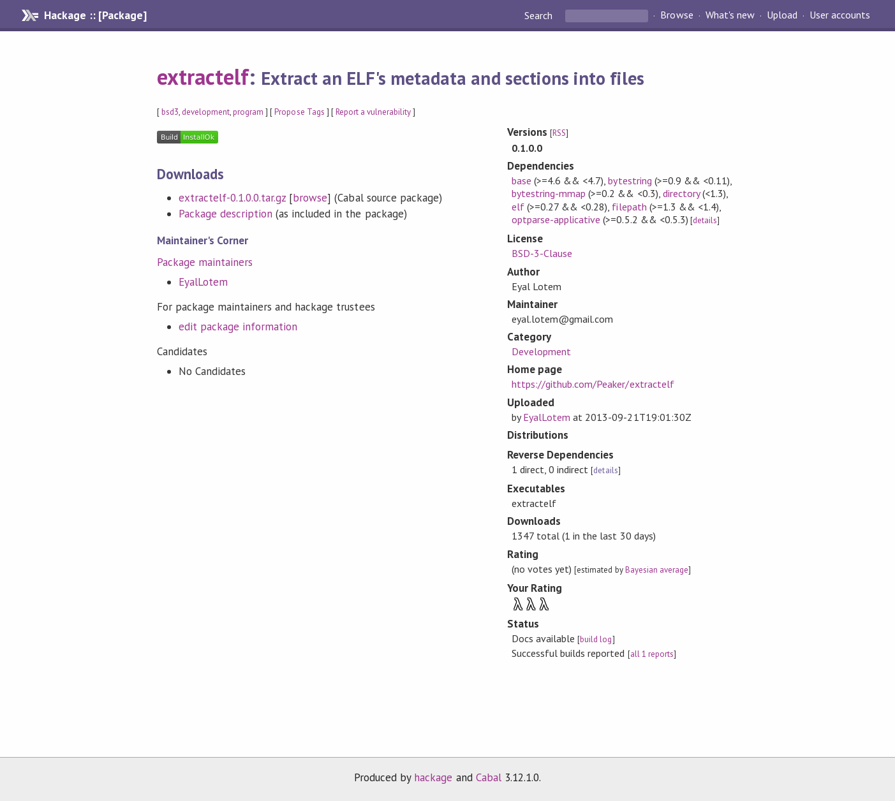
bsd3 (170, 112)
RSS (559, 133)
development (206, 112)
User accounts (840, 15)
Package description (225, 214)
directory (681, 193)
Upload (782, 15)
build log (596, 639)
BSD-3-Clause (542, 253)
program (248, 112)
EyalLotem (203, 282)
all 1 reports (652, 654)
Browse (676, 15)
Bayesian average (656, 569)
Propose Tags (299, 112)
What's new (730, 15)
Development (541, 351)
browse (310, 198)
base (521, 180)
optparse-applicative (556, 219)
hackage (433, 777)
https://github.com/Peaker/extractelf (593, 384)
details (705, 220)
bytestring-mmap (549, 193)
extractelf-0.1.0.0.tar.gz (232, 198)
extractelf (203, 76)
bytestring (629, 180)
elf (518, 206)
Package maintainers (205, 262)
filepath (629, 206)
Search (539, 15)
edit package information (238, 327)
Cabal (488, 777)
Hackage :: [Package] (95, 15)
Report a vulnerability (373, 112)
